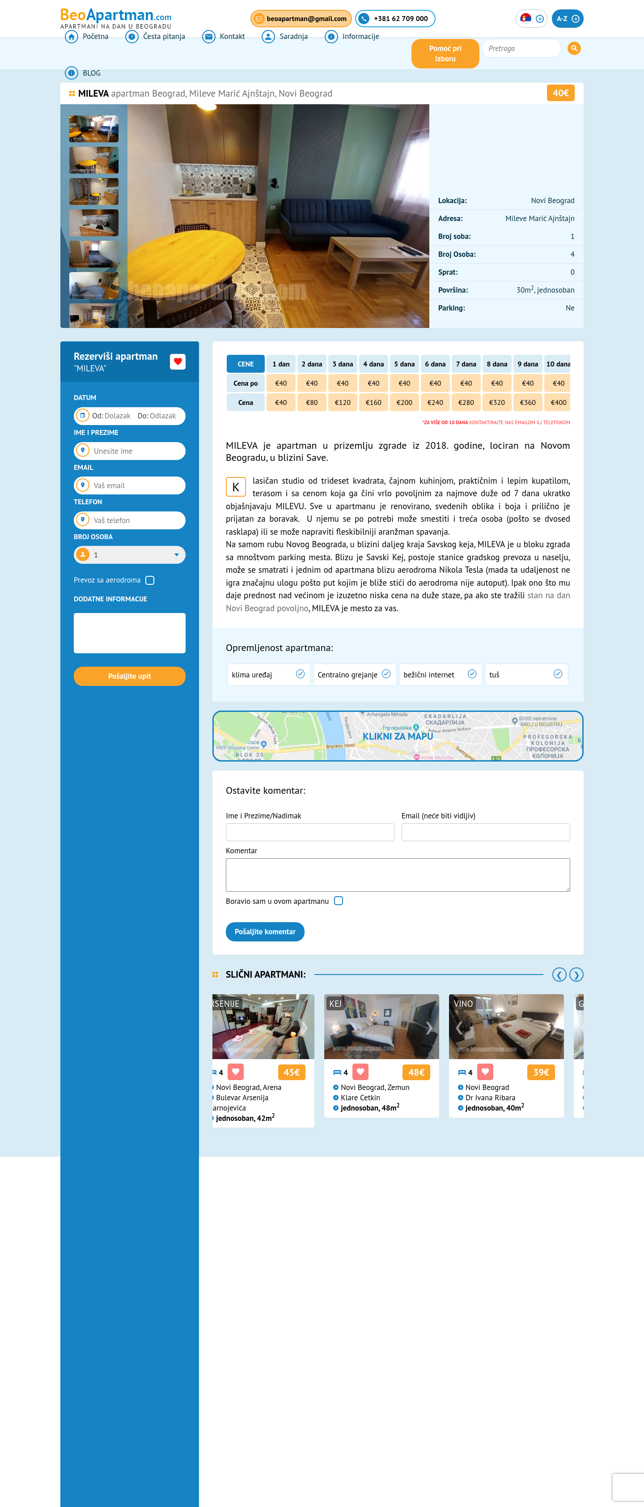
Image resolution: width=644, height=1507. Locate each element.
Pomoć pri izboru (489, 54)
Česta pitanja (144, 53)
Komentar (241, 851)
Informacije (320, 53)
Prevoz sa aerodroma (107, 580)
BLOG (375, 53)
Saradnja (260, 53)
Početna (82, 53)
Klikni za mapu (398, 736)
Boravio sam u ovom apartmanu (277, 901)
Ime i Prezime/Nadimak (263, 816)
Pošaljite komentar (265, 932)
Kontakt (205, 53)
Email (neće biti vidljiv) (439, 816)
